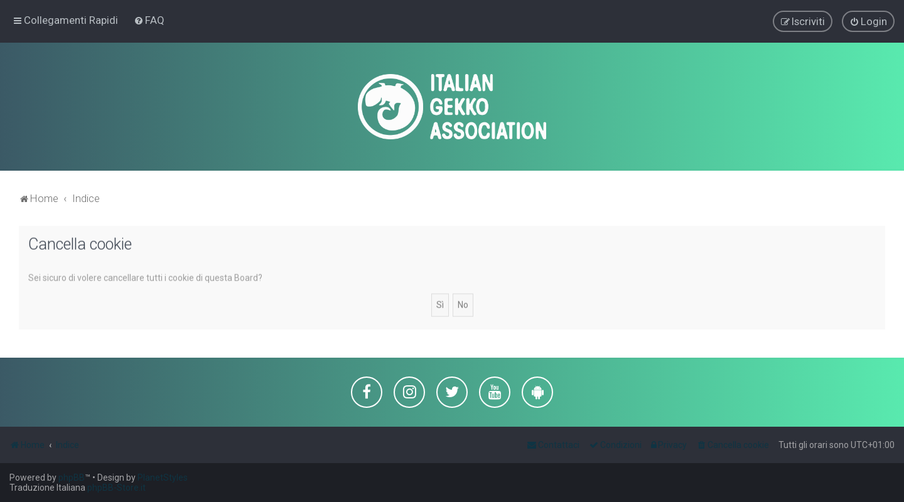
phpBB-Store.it (116, 488)
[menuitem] (149, 20)
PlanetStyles (162, 478)
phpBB (71, 478)
